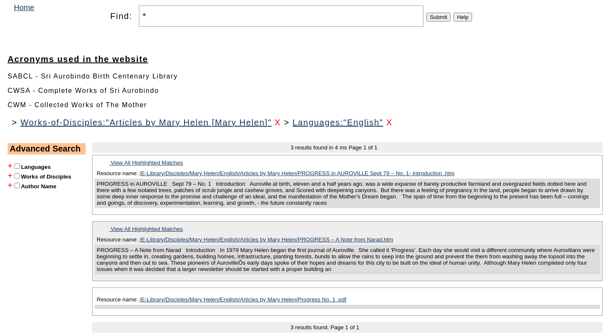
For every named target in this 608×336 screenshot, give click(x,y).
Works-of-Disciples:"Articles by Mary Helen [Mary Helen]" (145, 122)
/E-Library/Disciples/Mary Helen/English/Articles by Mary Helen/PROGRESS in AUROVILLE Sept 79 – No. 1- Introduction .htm (297, 173)
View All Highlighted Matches (146, 163)
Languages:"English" (338, 122)
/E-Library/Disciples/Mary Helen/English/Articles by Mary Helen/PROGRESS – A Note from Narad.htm (267, 239)
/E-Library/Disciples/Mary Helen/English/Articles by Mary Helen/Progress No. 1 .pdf (243, 299)
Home (24, 7)
